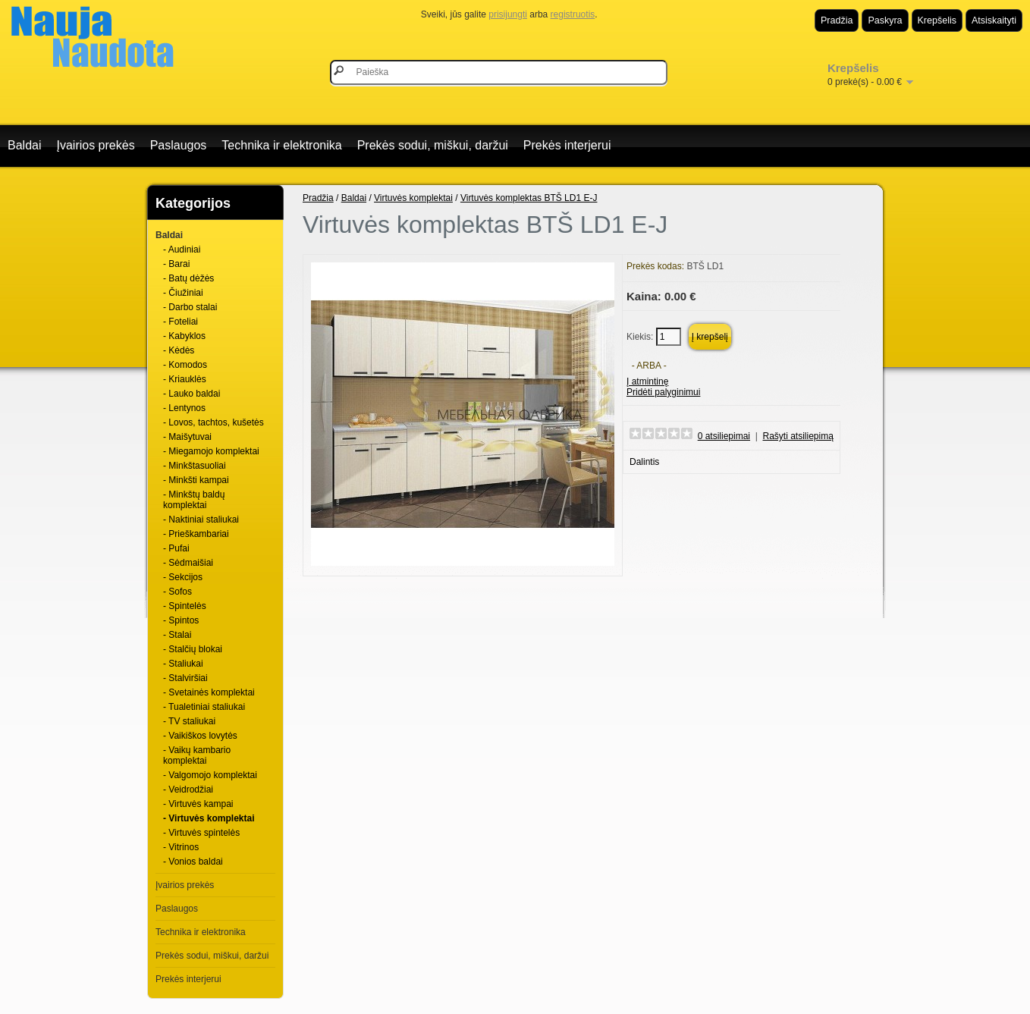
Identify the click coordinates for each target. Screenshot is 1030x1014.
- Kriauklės (184, 379)
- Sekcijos (183, 577)
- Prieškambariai (196, 534)
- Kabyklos (184, 336)
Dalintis (644, 462)
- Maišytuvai (187, 437)
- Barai (176, 264)
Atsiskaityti (994, 20)
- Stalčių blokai (192, 649)
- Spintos (181, 620)
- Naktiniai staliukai (201, 519)
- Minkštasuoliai (194, 465)
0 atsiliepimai (724, 436)
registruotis (573, 14)
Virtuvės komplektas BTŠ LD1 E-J (529, 198)
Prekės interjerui (567, 145)
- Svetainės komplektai (209, 692)
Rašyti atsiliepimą (798, 436)
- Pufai (176, 548)
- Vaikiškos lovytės (200, 735)
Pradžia (837, 20)
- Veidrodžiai (188, 789)
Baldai (24, 145)
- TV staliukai (189, 721)
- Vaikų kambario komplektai (197, 755)
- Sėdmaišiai (188, 562)
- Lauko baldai (191, 393)
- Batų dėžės (188, 278)
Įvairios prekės (95, 145)
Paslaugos (178, 145)
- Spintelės (184, 606)
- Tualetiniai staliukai (204, 707)
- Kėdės (178, 350)
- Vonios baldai (193, 861)
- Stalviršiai (185, 678)
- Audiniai (181, 249)
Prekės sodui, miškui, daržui (432, 145)
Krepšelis (937, 20)
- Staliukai (183, 663)
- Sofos (177, 591)
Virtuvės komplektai (413, 198)
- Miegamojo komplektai (211, 451)
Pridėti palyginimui (663, 392)
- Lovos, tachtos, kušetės (213, 422)
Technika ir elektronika (281, 145)
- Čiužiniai (183, 292)
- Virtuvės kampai (198, 804)
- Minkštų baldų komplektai (194, 499)
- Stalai (177, 634)
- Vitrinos (181, 847)
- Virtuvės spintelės (201, 832)
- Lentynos (184, 408)
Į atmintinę (647, 381)
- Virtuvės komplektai (209, 818)
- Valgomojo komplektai (210, 775)
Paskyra (885, 20)
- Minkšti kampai (196, 480)
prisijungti (507, 14)
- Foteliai (180, 321)
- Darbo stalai (190, 307)
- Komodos (185, 364)
